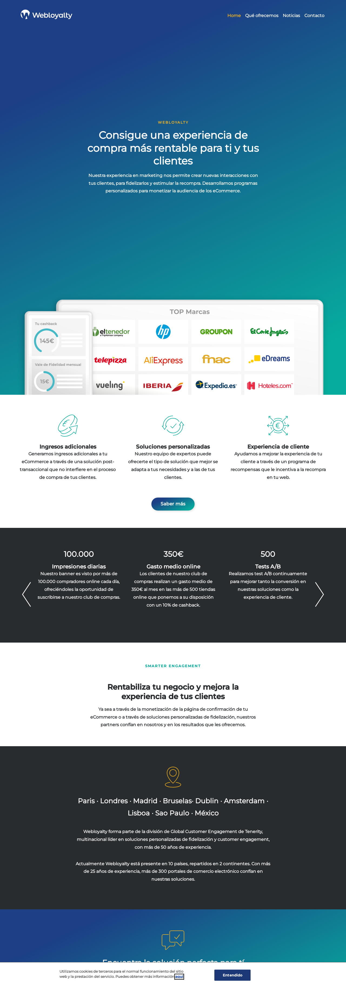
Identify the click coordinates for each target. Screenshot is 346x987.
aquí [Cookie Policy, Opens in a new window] (179, 978)
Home (234, 15)
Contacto (314, 15)
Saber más (173, 503)
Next (319, 594)
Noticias (291, 15)
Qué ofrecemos (261, 15)
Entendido (232, 976)
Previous (26, 594)
